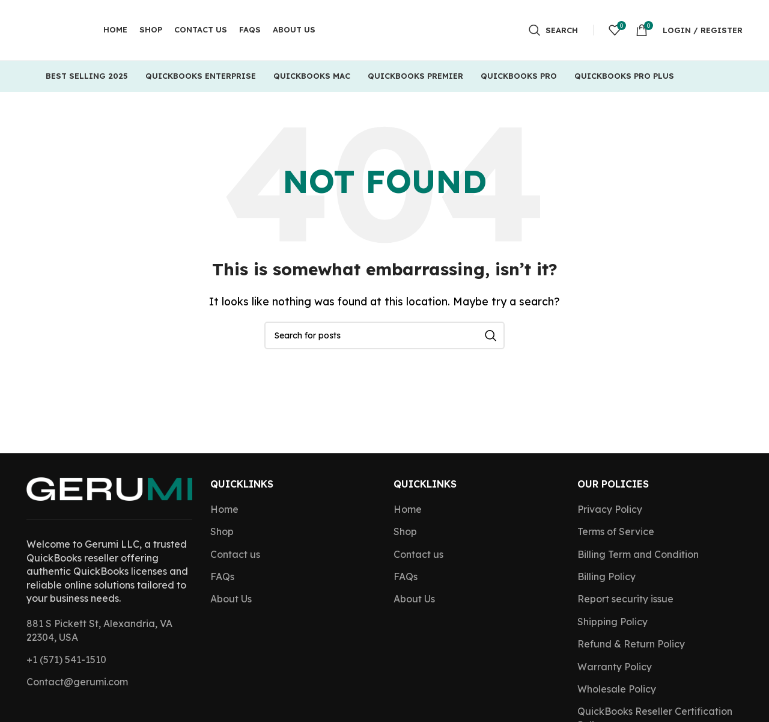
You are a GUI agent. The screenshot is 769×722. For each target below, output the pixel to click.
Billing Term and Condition (638, 554)
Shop (222, 531)
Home (224, 509)
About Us (231, 599)
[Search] (553, 30)
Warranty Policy (614, 667)
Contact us (235, 554)
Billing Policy (606, 577)
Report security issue (625, 599)
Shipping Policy (612, 622)
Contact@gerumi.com (77, 682)
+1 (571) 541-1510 (66, 659)
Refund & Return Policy (631, 644)
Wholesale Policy (616, 689)
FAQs (222, 577)
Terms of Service (615, 531)
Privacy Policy (609, 509)
